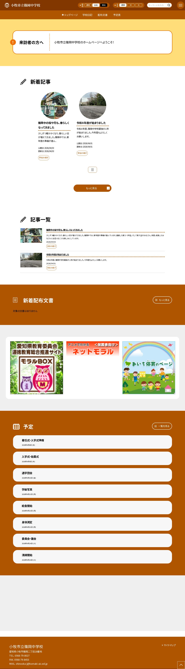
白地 (96, 5)
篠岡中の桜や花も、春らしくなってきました (64, 229)
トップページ (71, 15)
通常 (88, 5)
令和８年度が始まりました (57, 254)
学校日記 (87, 15)
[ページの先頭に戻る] (181, 665)
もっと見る (91, 188)
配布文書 (103, 15)
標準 (123, 5)
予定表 (117, 15)
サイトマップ (170, 645)
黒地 (104, 5)
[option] (54, 126)
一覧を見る (163, 426)
